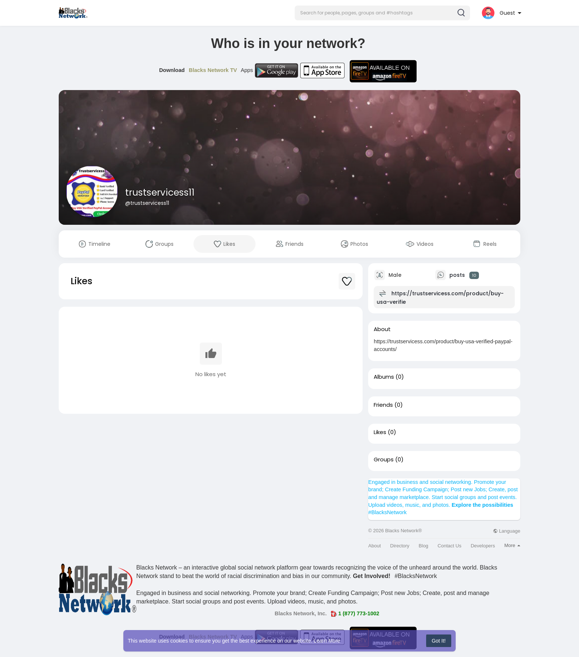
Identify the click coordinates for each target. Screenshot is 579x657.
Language (506, 531)
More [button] (512, 545)
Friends (383, 405)
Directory (400, 545)
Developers (483, 545)
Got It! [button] (439, 641)
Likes (380, 432)
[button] (382, 13)
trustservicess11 (160, 192)
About (374, 545)
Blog (423, 545)
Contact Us (449, 545)
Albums (384, 377)
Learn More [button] (327, 641)
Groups (384, 459)
